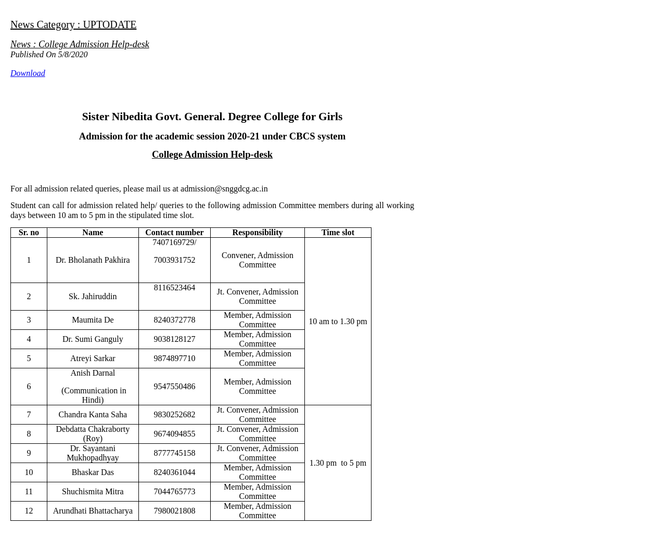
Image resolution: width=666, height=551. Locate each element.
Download (27, 73)
